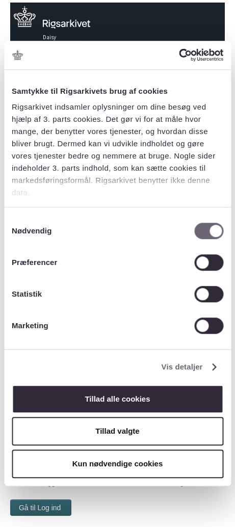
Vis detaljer (182, 366)
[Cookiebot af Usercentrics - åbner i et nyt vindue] (178, 55)
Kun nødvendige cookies (117, 463)
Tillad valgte (117, 431)
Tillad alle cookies (117, 398)
